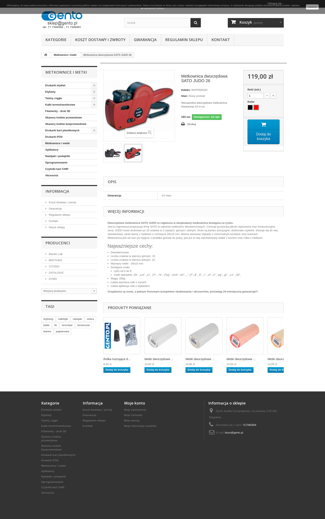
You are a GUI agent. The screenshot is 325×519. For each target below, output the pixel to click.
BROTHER (55, 260)
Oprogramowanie (56, 162)
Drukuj (191, 124)
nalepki (77, 318)
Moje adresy (132, 420)
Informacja (57, 191)
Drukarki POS (54, 136)
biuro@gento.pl (234, 432)
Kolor (251, 101)
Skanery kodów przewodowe (63, 117)
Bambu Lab (55, 254)
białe (46, 325)
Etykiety (50, 91)
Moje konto (134, 403)
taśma (47, 331)
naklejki (63, 318)
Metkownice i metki (57, 143)
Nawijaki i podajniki (57, 156)
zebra (90, 318)
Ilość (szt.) (254, 89)
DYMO (52, 278)
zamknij (312, 7)
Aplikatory (51, 149)
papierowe (62, 331)
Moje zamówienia (135, 409)
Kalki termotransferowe (60, 104)
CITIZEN (53, 266)
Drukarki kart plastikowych (62, 130)
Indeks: (186, 89)
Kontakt (220, 39)
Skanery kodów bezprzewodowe (65, 123)
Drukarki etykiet (55, 85)
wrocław (67, 325)
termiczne (83, 325)
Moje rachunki (133, 415)
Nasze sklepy (56, 227)
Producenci (57, 242)
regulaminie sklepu (153, 8)
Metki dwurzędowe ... (159, 359)
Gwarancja (145, 39)
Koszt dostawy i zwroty (100, 39)
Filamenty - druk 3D (57, 111)
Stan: (184, 95)
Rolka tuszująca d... (117, 359)
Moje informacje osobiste (140, 426)
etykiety (48, 318)
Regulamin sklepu (184, 39)
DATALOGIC (56, 272)
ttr (55, 325)
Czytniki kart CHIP (56, 169)
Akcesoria (51, 175)
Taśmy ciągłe (53, 98)
